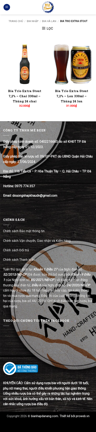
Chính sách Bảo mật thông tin (24, 231)
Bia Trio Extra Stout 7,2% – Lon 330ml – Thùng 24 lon (71, 96)
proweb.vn (82, 416)
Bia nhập (32, 21)
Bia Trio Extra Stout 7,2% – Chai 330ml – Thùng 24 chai (24, 96)
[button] (6, 7)
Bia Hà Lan (49, 21)
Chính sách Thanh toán (19, 260)
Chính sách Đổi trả (16, 250)
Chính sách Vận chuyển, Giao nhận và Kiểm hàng (37, 241)
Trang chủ (16, 21)
